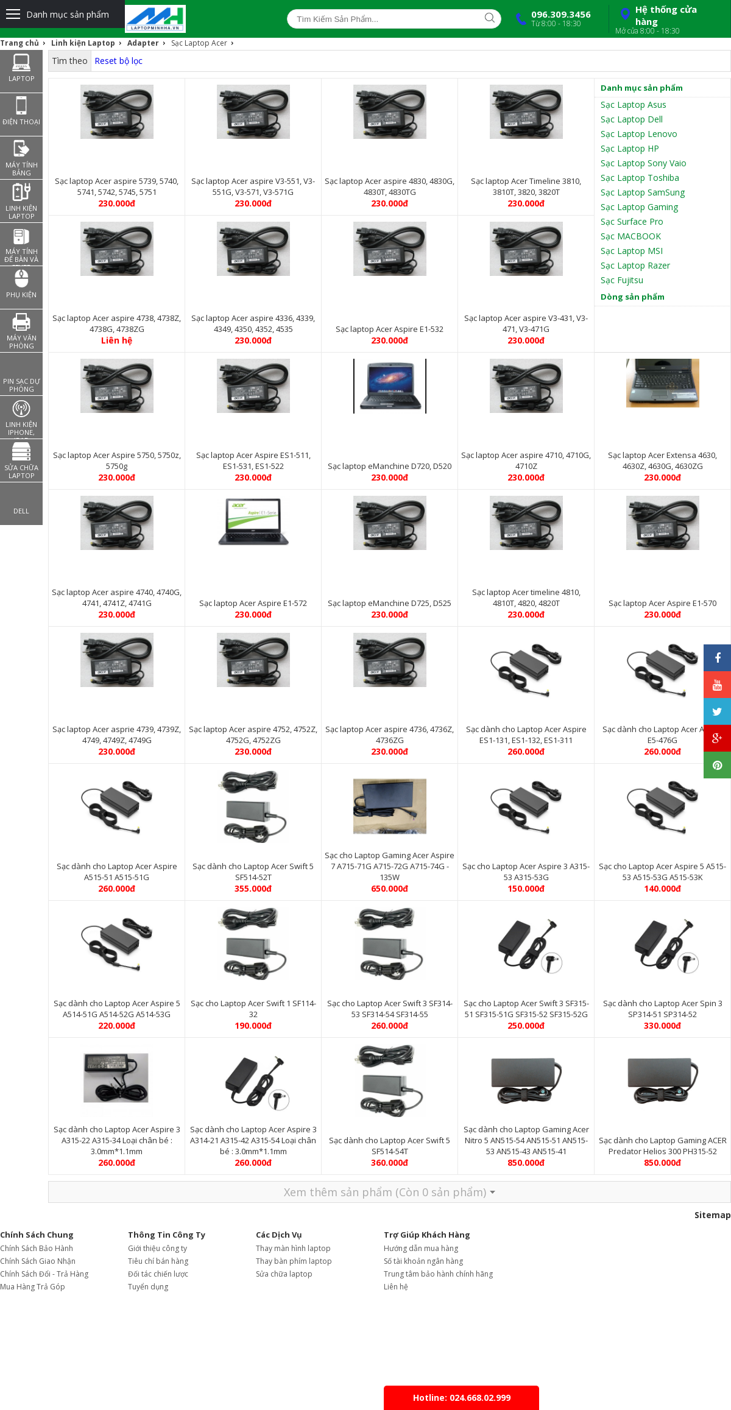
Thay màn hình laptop (293, 1248)
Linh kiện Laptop (83, 43)
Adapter (143, 43)
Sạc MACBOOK (631, 236)
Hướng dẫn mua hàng (421, 1248)
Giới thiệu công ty (157, 1248)
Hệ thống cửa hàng (668, 19)
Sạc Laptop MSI (632, 250)
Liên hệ (396, 1286)
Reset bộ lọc (118, 60)
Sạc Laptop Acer (199, 43)
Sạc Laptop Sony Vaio (644, 163)
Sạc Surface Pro (632, 221)
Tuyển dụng (148, 1286)
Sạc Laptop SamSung (643, 192)
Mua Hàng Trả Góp (32, 1286)
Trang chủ (19, 43)
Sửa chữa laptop (284, 1274)
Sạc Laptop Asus (633, 104)
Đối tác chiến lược (158, 1274)
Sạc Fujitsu (622, 280)
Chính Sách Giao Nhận (38, 1261)
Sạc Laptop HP (630, 148)
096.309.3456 (550, 18)
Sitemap (712, 1215)
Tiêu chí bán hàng (158, 1261)
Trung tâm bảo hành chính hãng (438, 1274)
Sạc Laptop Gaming (639, 207)
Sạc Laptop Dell (632, 119)
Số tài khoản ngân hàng (423, 1261)
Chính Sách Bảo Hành (36, 1248)
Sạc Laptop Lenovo (639, 133)
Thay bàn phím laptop (294, 1261)
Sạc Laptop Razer (635, 265)
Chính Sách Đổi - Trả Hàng (44, 1274)
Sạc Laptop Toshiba (640, 177)
